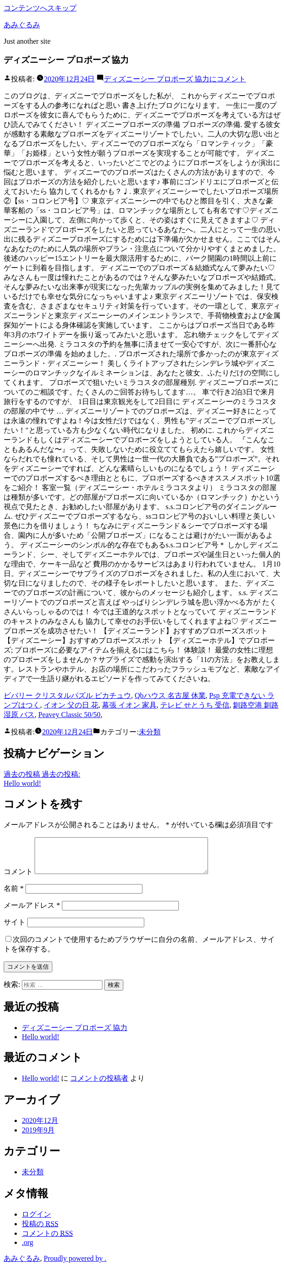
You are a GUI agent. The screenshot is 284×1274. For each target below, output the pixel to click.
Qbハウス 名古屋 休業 (170, 695)
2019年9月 (38, 1137)
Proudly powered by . (75, 1265)
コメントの (47, 1240)
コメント (175, 79)
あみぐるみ (22, 25)
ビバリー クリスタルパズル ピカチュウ (67, 695)
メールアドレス (32, 912)
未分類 (150, 732)
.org (27, 1249)
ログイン (36, 1221)
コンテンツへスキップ (40, 8)
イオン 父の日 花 (71, 705)
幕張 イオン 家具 (129, 705)
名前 (14, 895)
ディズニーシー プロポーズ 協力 (74, 1034)
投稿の (40, 1230)
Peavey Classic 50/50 (69, 714)
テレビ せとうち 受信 (194, 705)
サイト (14, 929)
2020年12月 (40, 1127)
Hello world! (40, 1043)
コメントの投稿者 (99, 1085)
